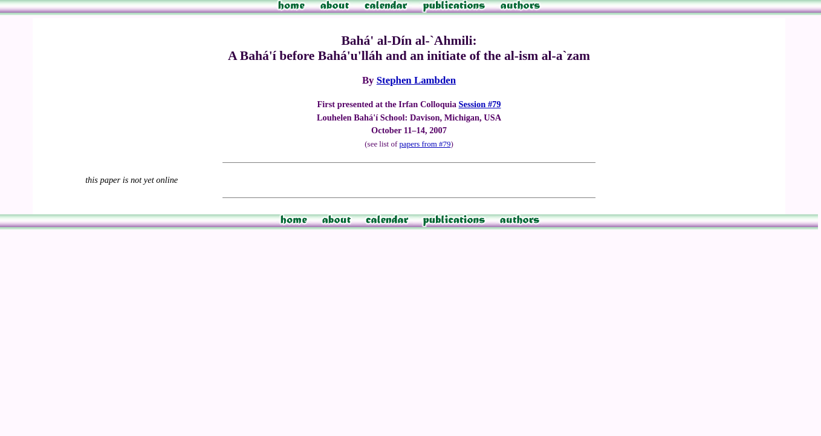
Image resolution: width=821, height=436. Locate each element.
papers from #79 (424, 143)
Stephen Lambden (416, 80)
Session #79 (480, 104)
